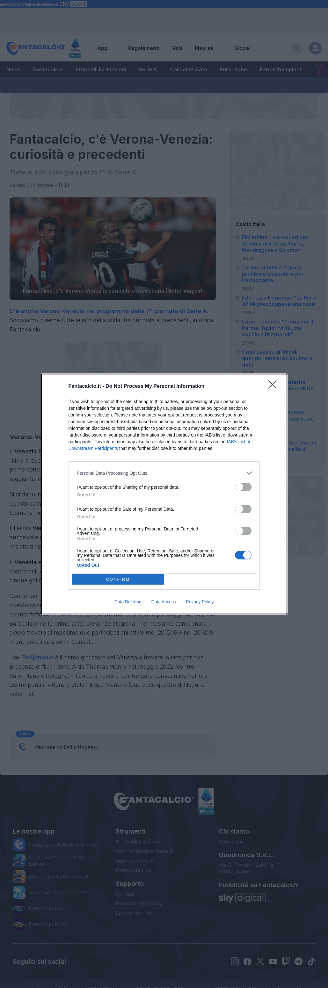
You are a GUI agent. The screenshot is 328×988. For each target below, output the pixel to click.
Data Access (163, 601)
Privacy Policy (200, 601)
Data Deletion (128, 601)
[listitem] (164, 473)
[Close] (274, 386)
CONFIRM (118, 579)
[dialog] (164, 494)
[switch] (243, 487)
